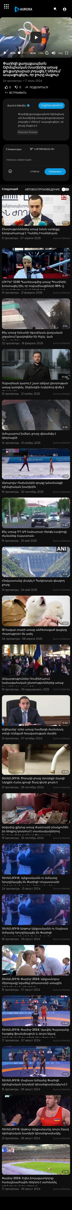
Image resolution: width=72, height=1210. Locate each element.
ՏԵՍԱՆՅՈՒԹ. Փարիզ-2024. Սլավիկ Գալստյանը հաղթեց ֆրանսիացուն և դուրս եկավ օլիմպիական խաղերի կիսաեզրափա (35, 1034)
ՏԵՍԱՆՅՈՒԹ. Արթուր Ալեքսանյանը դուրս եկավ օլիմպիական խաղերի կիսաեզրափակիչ (35, 1131)
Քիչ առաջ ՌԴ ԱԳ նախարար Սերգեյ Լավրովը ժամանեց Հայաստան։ (34, 534)
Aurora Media (18, 105)
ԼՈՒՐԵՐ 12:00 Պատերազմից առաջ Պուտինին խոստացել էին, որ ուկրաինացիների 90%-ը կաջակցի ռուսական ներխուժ (34, 286)
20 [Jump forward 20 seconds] (47, 53)
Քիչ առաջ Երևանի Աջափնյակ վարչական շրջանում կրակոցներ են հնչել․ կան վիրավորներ (32, 337)
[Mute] (53, 53)
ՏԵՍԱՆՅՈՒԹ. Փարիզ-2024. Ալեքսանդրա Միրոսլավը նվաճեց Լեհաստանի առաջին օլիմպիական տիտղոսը (32, 983)
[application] (36, 37)
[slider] (23, 52)
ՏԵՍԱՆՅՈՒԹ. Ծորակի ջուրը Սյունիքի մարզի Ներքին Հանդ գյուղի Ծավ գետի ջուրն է (33, 780)
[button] (65, 9)
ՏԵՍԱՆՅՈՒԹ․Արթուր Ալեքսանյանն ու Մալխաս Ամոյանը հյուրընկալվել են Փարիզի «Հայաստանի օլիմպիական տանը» (35, 932)
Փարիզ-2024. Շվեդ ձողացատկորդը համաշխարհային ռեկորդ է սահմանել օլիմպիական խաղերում (29, 1182)
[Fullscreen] (67, 53)
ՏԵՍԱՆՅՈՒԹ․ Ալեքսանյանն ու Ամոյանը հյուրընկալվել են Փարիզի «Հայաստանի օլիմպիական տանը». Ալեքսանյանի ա (30, 882)
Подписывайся (51, 105)
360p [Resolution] (60, 53)
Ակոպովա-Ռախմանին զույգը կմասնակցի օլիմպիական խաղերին (32, 485)
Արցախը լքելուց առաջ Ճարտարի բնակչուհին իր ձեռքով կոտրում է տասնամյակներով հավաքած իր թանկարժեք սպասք (35, 831)
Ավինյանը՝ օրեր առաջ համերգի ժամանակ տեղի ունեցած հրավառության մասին (32, 731)
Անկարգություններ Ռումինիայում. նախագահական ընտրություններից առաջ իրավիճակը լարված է (33, 683)
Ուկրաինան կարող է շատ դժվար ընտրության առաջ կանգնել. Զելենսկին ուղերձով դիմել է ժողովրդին (35, 387)
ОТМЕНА (34, 171)
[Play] (5, 53)
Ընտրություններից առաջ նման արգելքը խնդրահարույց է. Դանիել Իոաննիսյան (31, 231)
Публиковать (55, 171)
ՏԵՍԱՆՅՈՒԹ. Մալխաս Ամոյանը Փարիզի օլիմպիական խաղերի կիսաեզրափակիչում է (34, 1082)
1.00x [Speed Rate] (41, 53)
